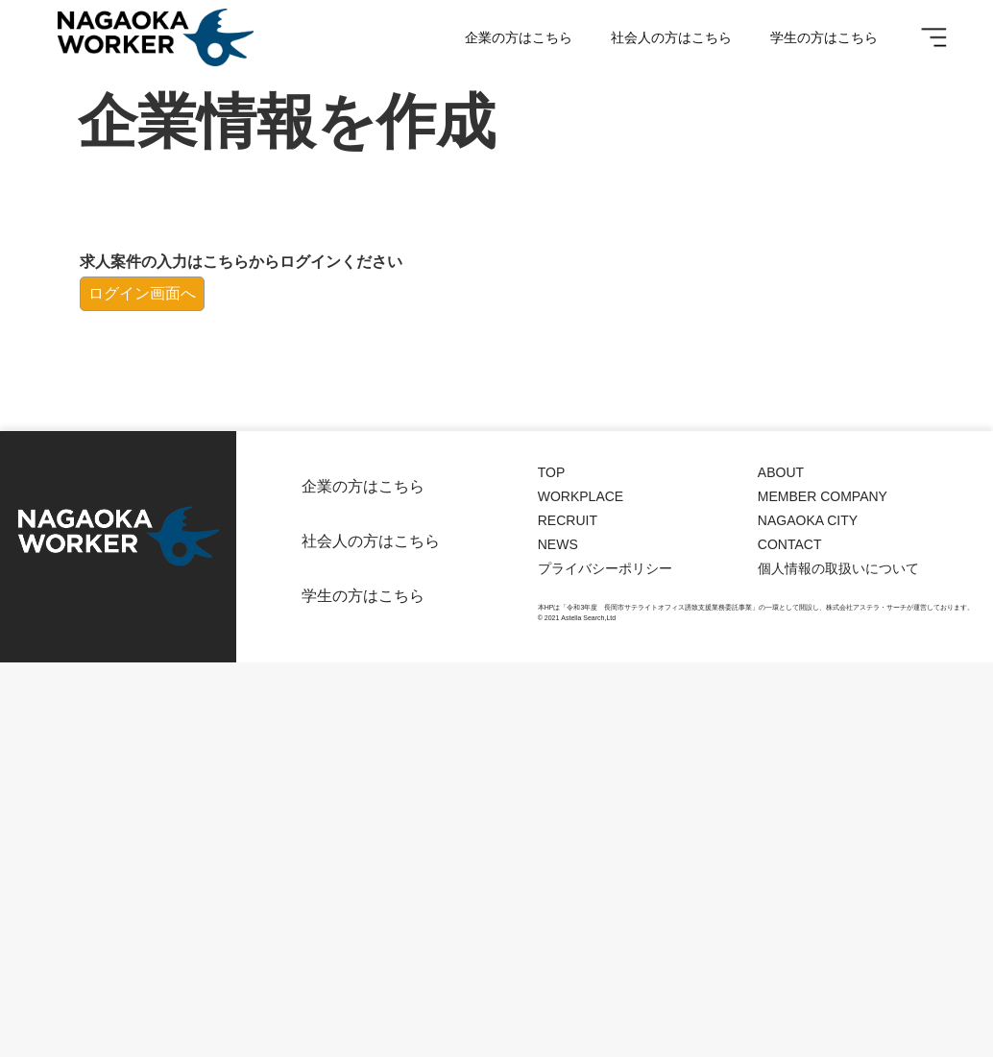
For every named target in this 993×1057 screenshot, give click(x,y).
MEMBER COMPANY (822, 496)
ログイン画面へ (142, 293)
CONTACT (790, 544)
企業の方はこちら (518, 37)
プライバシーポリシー (605, 568)
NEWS (558, 544)
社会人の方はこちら (671, 37)
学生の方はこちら (824, 37)
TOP (552, 472)
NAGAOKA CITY (808, 520)
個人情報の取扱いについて (838, 568)
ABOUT (781, 472)
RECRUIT (567, 520)
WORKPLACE (580, 496)
